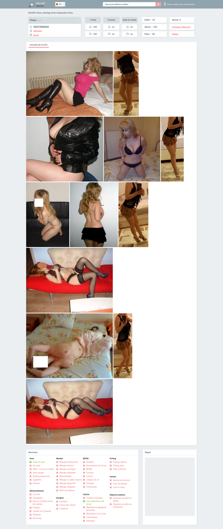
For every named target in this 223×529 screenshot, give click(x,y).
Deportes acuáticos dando (122, 499)
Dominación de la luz (96, 465)
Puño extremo (119, 469)
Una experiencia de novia (95, 502)
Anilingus (90, 520)
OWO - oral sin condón (43, 469)
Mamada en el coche (96, 513)
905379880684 (41, 26)
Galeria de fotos (38, 45)
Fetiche (36, 483)
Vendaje (90, 483)
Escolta (36, 494)
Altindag (46, 13)
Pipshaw (37, 514)
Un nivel (36, 465)
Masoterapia (65, 476)
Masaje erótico (66, 465)
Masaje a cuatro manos (70, 479)
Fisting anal (118, 465)
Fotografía (38, 498)
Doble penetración (41, 476)
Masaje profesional (68, 462)
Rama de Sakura (67, 490)
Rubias (175, 34)
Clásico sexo (39, 462)
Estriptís (63, 501)
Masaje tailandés (67, 472)
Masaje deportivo (67, 483)
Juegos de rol (92, 479)
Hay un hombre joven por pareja (43, 502)
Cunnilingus (91, 517)
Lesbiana (63, 508)
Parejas (36, 507)
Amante (90, 462)
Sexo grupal (38, 472)
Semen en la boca (121, 480)
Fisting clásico (120, 462)
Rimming (37, 518)
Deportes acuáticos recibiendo (122, 505)
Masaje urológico (67, 469)
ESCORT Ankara (35, 13)
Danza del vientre (67, 505)
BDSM (89, 469)
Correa (89, 476)
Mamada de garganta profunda (96, 508)
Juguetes (37, 479)
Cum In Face (119, 487)
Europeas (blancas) (181, 27)
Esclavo (90, 472)
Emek (53, 13)
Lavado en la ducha (42, 511)
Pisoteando (91, 487)
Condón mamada (94, 498)
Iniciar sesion (179, 3)
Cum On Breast (120, 483)
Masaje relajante (67, 487)
